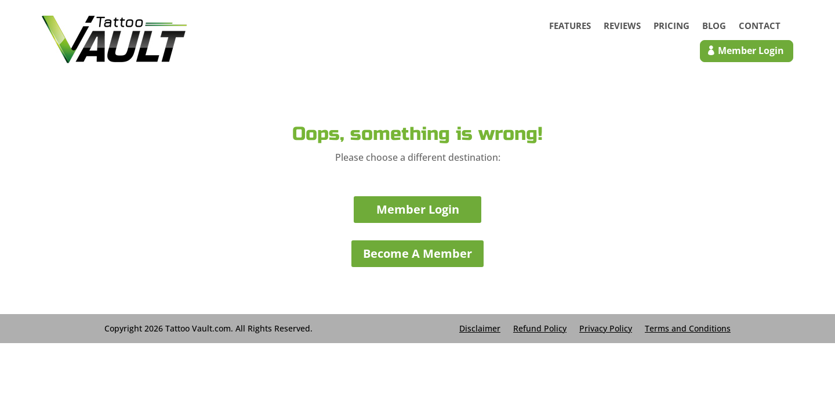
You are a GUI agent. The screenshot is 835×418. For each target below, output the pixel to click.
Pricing (671, 26)
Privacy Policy (605, 328)
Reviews (622, 26)
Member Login (417, 209)
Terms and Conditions (688, 328)
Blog (714, 26)
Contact (759, 26)
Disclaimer (479, 328)
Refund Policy (540, 328)
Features (570, 26)
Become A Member (417, 253)
